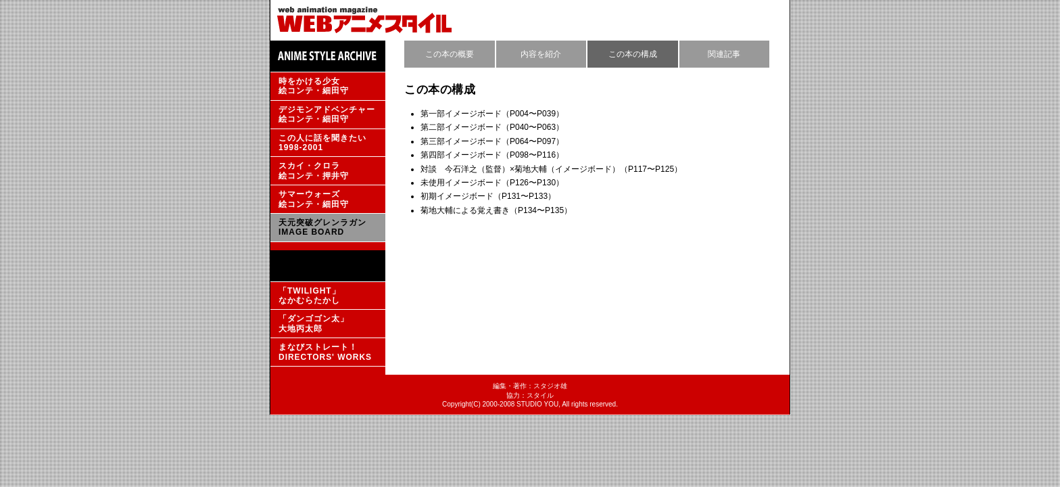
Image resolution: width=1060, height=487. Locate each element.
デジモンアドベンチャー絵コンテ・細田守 (327, 114)
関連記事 (724, 54)
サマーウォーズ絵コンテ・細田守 (314, 198)
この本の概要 (449, 54)
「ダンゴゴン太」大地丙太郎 (314, 323)
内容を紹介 (541, 54)
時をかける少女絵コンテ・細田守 (314, 85)
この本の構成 (632, 54)
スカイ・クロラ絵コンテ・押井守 (314, 170)
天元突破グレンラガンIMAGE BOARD (322, 227)
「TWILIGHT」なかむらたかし (310, 295)
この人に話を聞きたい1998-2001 (322, 142)
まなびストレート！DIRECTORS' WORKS (325, 351)
